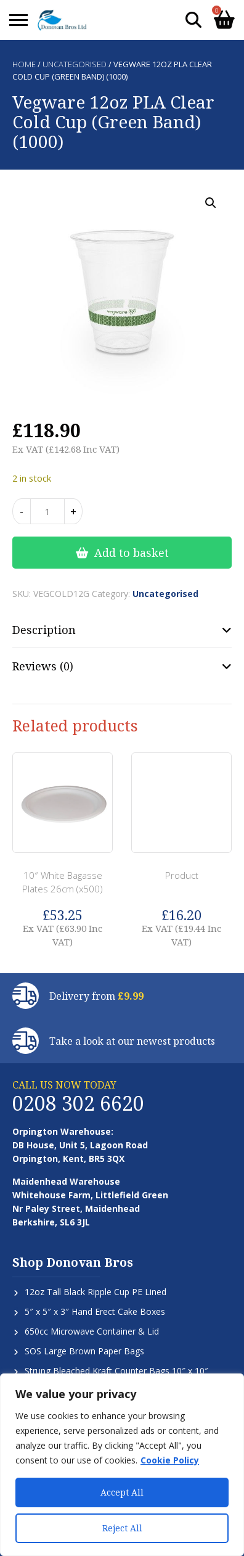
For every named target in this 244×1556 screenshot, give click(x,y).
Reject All (122, 1528)
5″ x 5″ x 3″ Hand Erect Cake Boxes (95, 1311)
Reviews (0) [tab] (42, 666)
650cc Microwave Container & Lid (92, 1331)
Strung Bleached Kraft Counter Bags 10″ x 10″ (116, 1371)
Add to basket (131, 552)
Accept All (122, 1492)
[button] (211, 203)
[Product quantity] (47, 511)
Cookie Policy (169, 1460)
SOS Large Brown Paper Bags (84, 1351)
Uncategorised (75, 64)
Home (24, 64)
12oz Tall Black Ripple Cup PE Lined (95, 1292)
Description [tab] (44, 629)
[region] (122, 1464)
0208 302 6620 (78, 1103)
